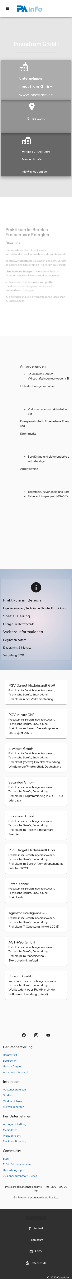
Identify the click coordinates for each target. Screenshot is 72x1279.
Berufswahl (10, 1061)
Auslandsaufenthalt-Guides (20, 1176)
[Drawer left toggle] (7, 8)
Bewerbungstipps (14, 1170)
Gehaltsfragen (12, 1066)
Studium (8, 1095)
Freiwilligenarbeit (13, 1107)
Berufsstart (10, 1055)
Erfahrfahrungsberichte (17, 1164)
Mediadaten (10, 1130)
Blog (6, 1159)
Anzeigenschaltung (14, 1124)
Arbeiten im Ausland (15, 1072)
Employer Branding (14, 1141)
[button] (36, 692)
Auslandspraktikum (14, 1089)
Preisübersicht (11, 1136)
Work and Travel (13, 1101)
